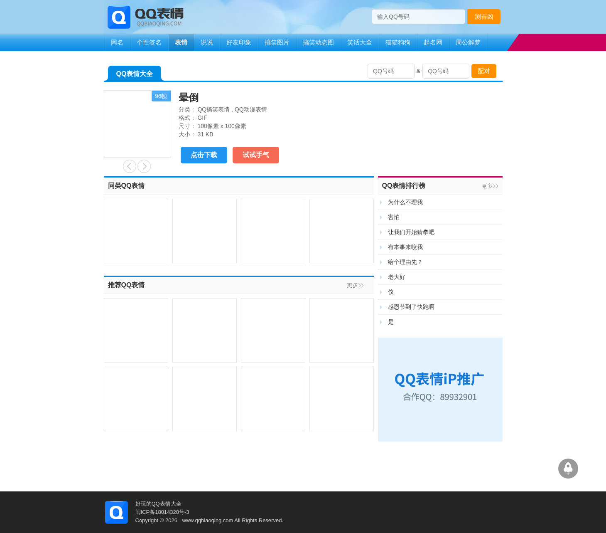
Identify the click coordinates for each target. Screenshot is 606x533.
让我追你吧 (144, 166)
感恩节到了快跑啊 (411, 307)
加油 (129, 166)
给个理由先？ (405, 262)
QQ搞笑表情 (213, 109)
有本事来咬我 (405, 247)
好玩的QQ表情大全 (158, 504)
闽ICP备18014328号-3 (162, 512)
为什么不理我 (405, 202)
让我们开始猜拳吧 (411, 232)
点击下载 (204, 154)
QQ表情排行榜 (404, 185)
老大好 (396, 277)
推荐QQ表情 (126, 285)
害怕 (394, 217)
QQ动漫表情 (251, 109)
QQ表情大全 (135, 75)
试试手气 (256, 154)
